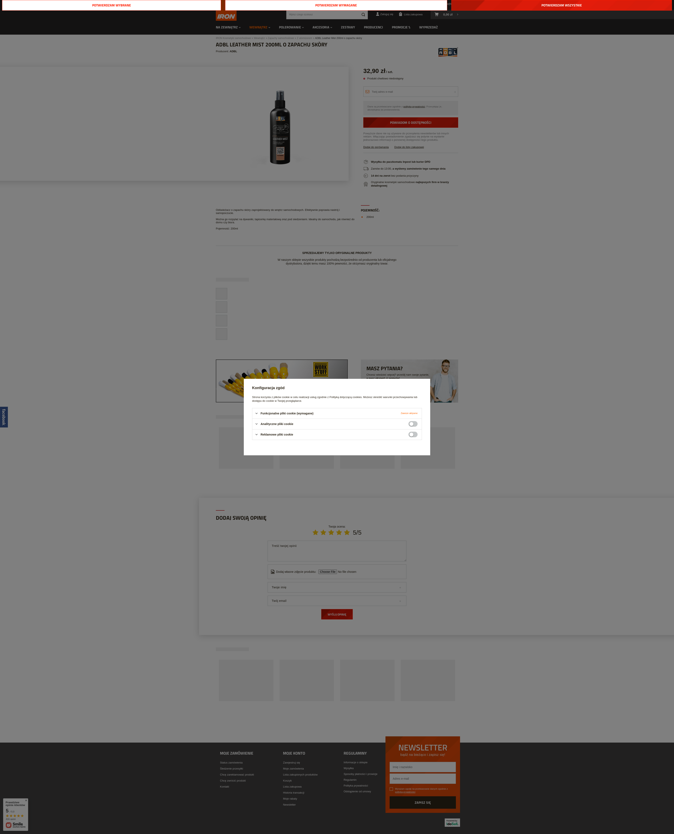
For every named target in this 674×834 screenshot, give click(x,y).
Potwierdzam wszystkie (561, 5)
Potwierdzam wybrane (111, 5)
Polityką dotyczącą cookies (346, 397)
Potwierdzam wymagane (336, 5)
